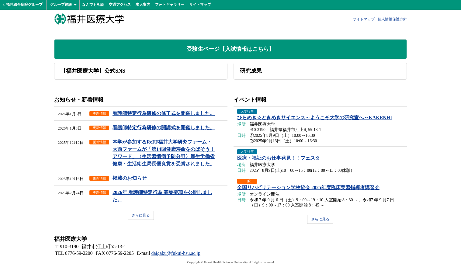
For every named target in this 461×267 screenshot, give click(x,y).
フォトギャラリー (169, 4)
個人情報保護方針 (392, 19)
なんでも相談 (93, 4)
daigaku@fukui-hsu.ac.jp (175, 253)
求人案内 (143, 4)
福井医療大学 (89, 19)
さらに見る (141, 215)
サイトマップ (200, 4)
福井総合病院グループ (24, 4)
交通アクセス (120, 4)
